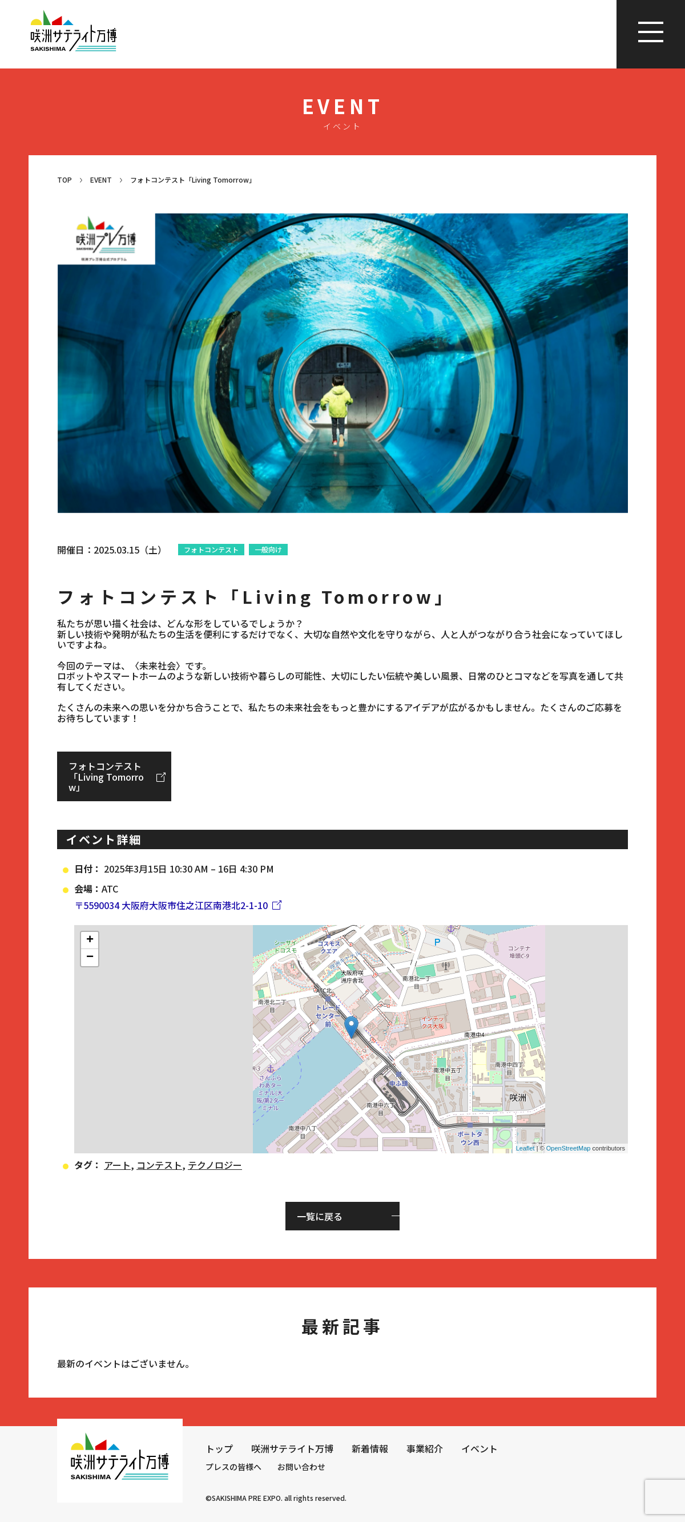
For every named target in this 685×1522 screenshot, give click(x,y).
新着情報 (370, 1448)
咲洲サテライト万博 (292, 1448)
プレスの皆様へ (233, 1466)
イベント (479, 1448)
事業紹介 (424, 1448)
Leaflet (525, 1148)
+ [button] (90, 940)
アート (117, 1165)
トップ (219, 1448)
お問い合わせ (301, 1466)
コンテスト (159, 1165)
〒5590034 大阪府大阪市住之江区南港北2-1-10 (171, 905)
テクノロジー (215, 1165)
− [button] (90, 957)
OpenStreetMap (568, 1148)
